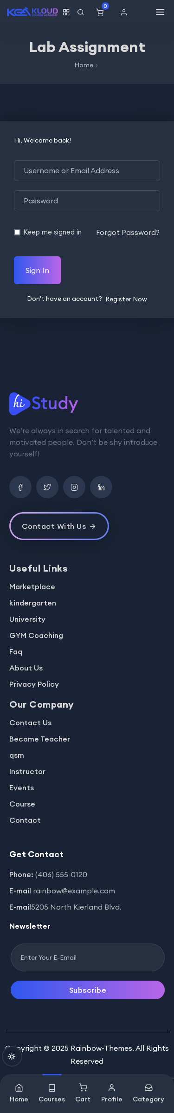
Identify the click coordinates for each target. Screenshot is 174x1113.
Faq (15, 651)
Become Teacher (39, 738)
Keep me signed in (52, 232)
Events (21, 787)
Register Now (126, 299)
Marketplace (32, 586)
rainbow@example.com (74, 890)
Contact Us (30, 722)
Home (83, 65)
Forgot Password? (128, 232)
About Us (26, 667)
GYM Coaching (36, 635)
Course (22, 803)
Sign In (37, 270)
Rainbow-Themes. (102, 1048)
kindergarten (32, 602)
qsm (16, 755)
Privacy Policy (34, 684)
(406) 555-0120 (61, 874)
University (27, 619)
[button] (126, 12)
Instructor (27, 771)
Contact (25, 820)
